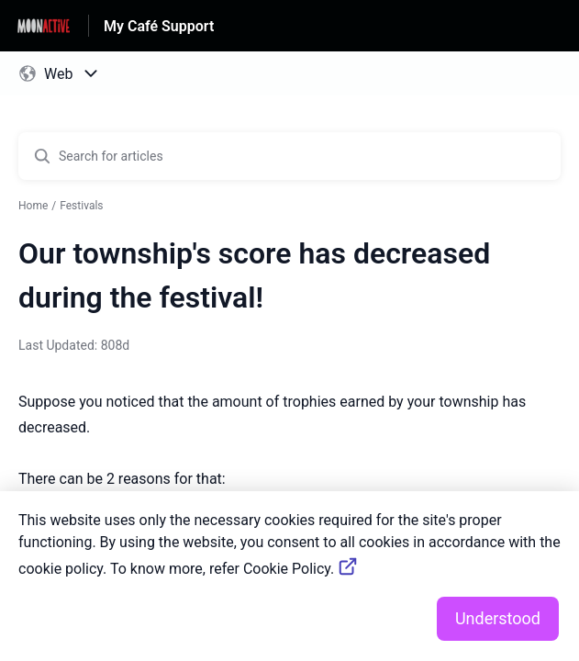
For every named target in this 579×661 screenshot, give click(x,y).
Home (33, 205)
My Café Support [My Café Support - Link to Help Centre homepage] (159, 26)
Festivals (81, 205)
